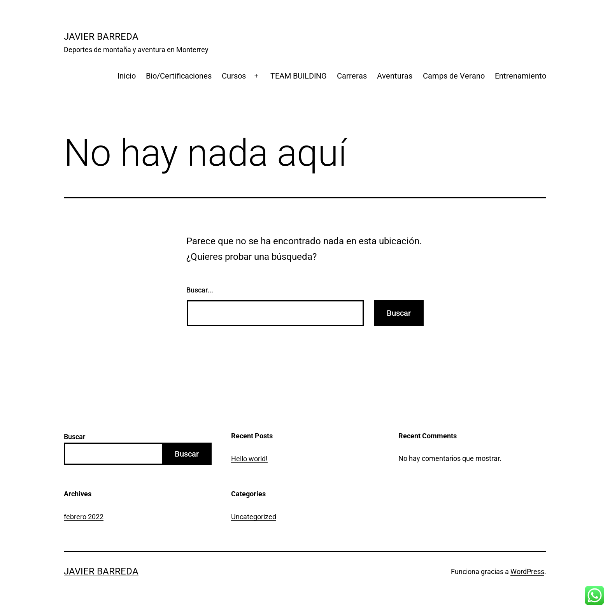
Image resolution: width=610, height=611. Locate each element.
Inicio (126, 76)
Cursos (234, 76)
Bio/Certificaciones (179, 76)
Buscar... (199, 290)
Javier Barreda (101, 36)
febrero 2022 (83, 517)
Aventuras (394, 76)
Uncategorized (253, 517)
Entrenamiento (520, 76)
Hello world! (249, 459)
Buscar (74, 436)
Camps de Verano (454, 76)
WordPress (527, 571)
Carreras (352, 76)
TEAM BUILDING (298, 76)
